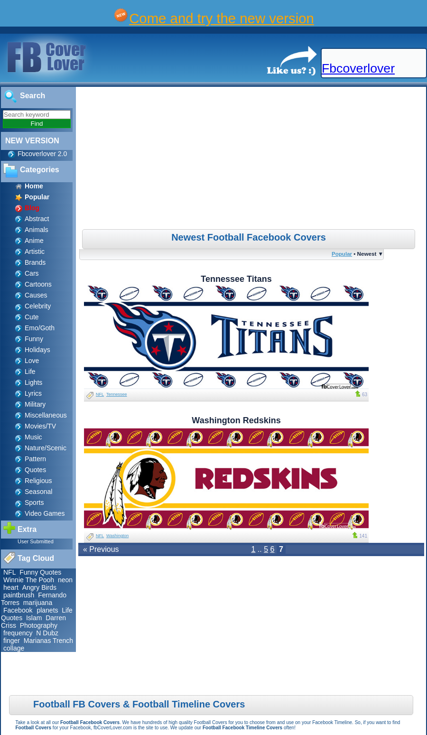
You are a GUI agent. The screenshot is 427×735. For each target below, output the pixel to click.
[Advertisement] (252, 158)
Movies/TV (40, 426)
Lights (33, 382)
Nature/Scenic (45, 448)
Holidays (37, 350)
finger (11, 640)
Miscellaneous (46, 415)
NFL (9, 572)
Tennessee (116, 394)
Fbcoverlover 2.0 (42, 154)
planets (47, 610)
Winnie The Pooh (28, 580)
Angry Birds (39, 587)
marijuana (37, 602)
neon (65, 580)
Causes (36, 295)
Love (32, 360)
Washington (117, 535)
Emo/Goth (40, 328)
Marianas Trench (48, 640)
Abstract (37, 219)
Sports (34, 502)
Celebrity (38, 306)
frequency (17, 633)
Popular (342, 254)
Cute (32, 317)
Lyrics (33, 393)
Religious (38, 480)
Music (33, 437)
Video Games (45, 513)
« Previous (101, 549)
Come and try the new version (221, 18)
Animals (36, 229)
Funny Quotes (40, 572)
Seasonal (38, 491)
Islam (34, 618)
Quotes (35, 470)
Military (35, 404)
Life (30, 371)
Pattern (35, 459)
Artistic (35, 251)
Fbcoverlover (358, 68)
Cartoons (38, 284)
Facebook (18, 610)
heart (11, 587)
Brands (35, 262)
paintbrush (18, 595)
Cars (32, 273)
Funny (34, 339)
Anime (34, 240)
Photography (38, 625)
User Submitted (36, 541)
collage (13, 648)
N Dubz (47, 633)
